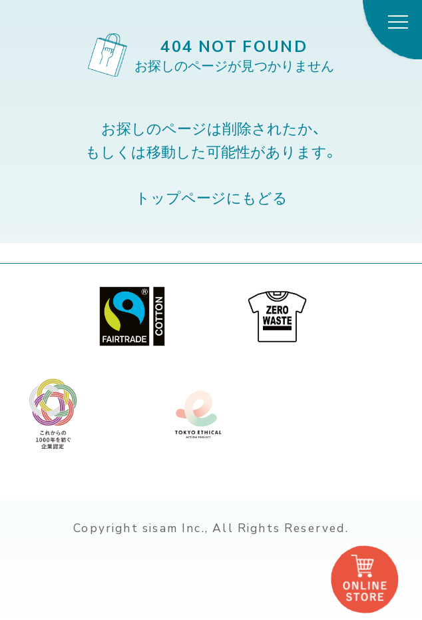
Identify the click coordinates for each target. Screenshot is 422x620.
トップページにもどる (211, 197)
